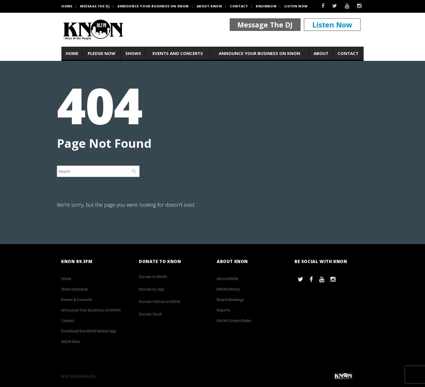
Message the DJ (95, 6)
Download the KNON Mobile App (88, 330)
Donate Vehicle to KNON (159, 301)
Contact (239, 6)
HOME (66, 6)
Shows (133, 53)
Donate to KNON (153, 276)
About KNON (209, 6)
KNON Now (70, 341)
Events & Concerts (76, 299)
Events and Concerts (178, 53)
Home (72, 53)
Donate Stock (150, 314)
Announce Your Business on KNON (153, 6)
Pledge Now (101, 53)
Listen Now (296, 6)
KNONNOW (266, 6)
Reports (223, 310)
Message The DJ (265, 25)
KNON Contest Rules (234, 320)
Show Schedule (74, 289)
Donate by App (151, 289)
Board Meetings (230, 299)
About (321, 53)
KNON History (228, 289)
